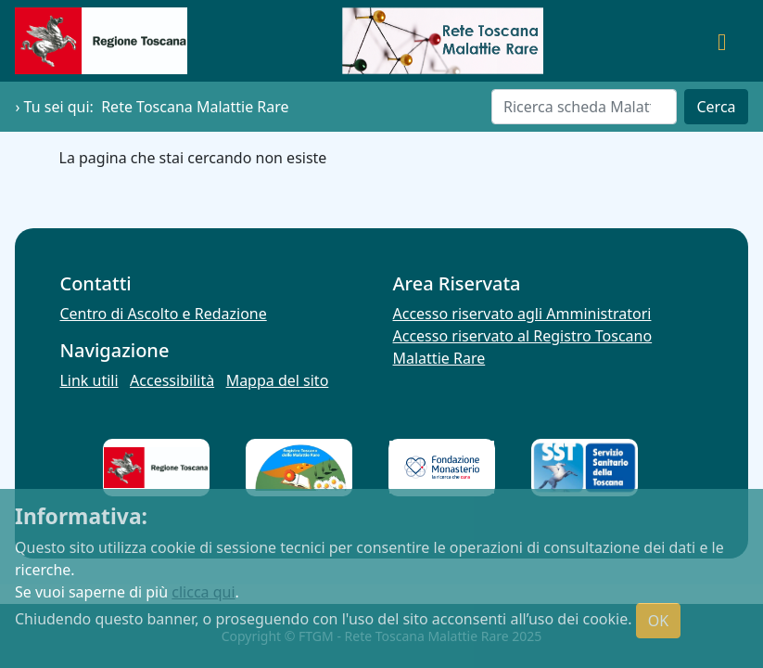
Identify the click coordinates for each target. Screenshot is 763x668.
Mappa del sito (277, 380)
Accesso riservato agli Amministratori (522, 313)
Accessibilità (172, 380)
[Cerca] (584, 106)
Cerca (715, 106)
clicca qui (203, 592)
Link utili (88, 380)
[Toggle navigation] (722, 40)
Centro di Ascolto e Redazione (162, 313)
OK (658, 620)
